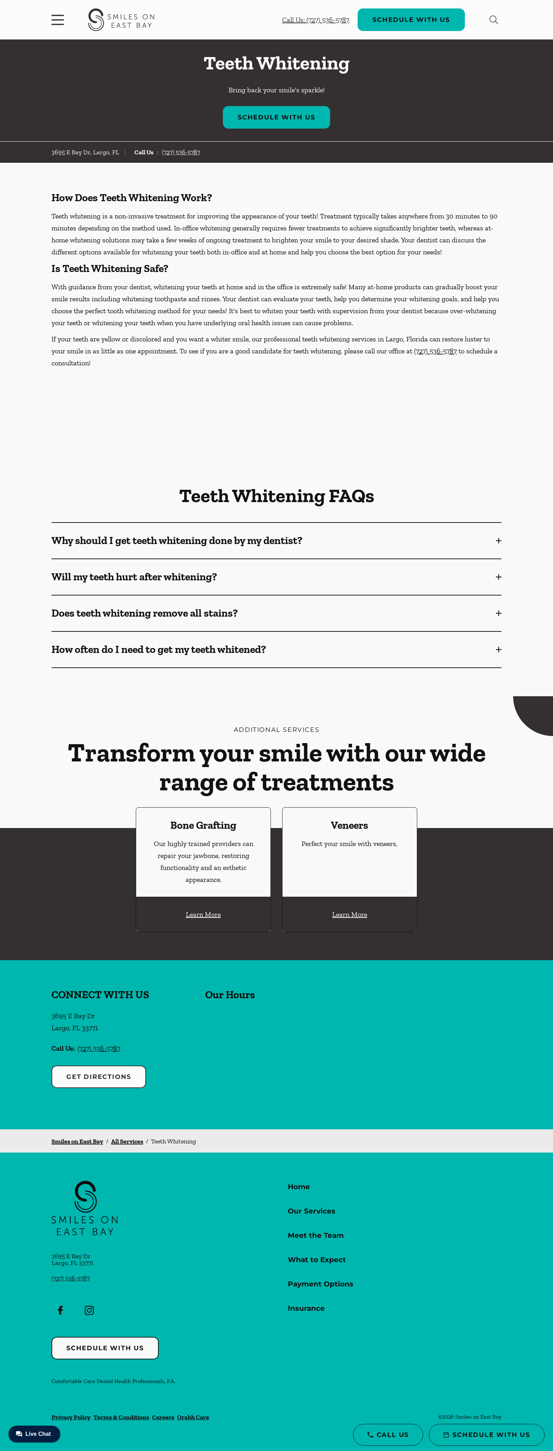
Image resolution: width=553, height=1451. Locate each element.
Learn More (203, 914)
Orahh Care (193, 1417)
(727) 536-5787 (181, 152)
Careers (163, 1417)
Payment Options (320, 1284)
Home (299, 1187)
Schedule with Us (411, 20)
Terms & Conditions (121, 1417)
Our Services (311, 1211)
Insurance (306, 1308)
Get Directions (98, 1077)
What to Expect (317, 1259)
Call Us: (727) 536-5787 (315, 20)
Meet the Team (316, 1235)
